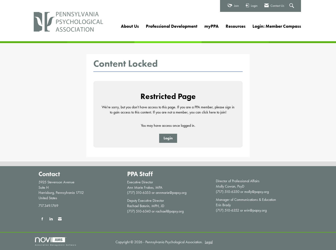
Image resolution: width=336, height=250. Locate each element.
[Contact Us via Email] (60, 219)
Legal (209, 242)
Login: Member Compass (276, 26)
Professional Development (171, 26)
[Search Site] (292, 6)
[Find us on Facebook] (42, 219)
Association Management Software (56, 241)
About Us (130, 26)
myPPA (211, 26)
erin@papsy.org (255, 210)
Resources (235, 26)
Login (168, 138)
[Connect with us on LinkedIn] (51, 219)
